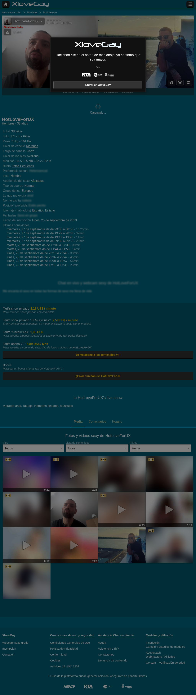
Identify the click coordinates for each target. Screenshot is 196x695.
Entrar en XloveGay (98, 84)
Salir (98, 67)
